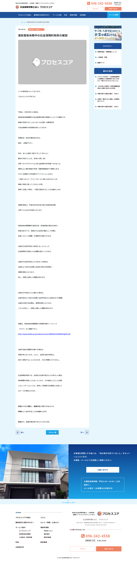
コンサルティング (25, 531)
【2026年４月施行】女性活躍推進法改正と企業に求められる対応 (109, 87)
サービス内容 (57, 15)
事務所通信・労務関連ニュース (36, 29)
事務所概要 (47, 537)
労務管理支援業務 (25, 534)
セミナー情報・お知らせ (49, 522)
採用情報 (83, 15)
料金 (65, 15)
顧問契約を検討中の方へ (42, 15)
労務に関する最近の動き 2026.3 (108, 106)
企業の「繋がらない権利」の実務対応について (108, 100)
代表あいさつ (48, 531)
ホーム (23, 22)
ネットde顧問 (113, 15)
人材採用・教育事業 (25, 537)
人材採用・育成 (102, 57)
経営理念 (47, 534)
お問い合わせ (113, 9)
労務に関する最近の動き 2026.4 (108, 94)
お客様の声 (20, 547)
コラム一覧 (52, 432)
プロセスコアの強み (24, 15)
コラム (42, 517)
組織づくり (101, 63)
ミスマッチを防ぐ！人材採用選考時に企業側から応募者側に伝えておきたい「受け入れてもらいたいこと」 (108, 79)
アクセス (95, 9)
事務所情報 (73, 15)
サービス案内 (21, 527)
